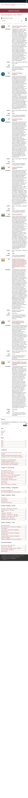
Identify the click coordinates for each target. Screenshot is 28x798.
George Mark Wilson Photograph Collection (9, 463)
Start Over (11, 18)
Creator (2, 432)
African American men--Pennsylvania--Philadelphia (11, 526)
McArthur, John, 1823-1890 (6, 546)
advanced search (19, 425)
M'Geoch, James (4, 501)
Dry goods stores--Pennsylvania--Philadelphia (10, 533)
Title (2, 433)
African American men (5, 525)
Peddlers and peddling (5, 537)
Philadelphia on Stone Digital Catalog (8, 459)
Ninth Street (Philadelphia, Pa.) (7, 490)
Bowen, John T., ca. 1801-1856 (7, 473)
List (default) (26, 18)
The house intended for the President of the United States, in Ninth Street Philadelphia (19, 363)
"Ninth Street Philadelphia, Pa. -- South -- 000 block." (11, 14)
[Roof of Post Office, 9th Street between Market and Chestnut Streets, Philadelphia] (18, 322)
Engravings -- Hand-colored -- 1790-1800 (9, 508)
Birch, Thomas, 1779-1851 (6, 470)
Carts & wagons (4, 528)
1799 (2, 440)
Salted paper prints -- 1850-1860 (7, 517)
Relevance (3, 431)
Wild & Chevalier (4, 482)
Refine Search (5, 18)
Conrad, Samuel (4, 499)
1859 (2, 445)
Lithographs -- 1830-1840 (6, 513)
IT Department (13, 558)
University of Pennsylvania (17, 214)
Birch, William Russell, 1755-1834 (7, 472)
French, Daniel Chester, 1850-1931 (7, 545)
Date (2, 434)
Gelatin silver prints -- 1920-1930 (7, 510)
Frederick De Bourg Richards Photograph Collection (11, 455)
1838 (2, 442)
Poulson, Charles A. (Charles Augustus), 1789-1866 (11, 548)
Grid (26, 20)
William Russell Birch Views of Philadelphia (9, 464)
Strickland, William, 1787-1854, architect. (9, 479)
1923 (2, 446)
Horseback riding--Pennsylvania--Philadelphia (10, 536)
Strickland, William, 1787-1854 (7, 549)
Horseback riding (4, 534)
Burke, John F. (4, 497)
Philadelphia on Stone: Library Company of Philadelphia (12, 457)
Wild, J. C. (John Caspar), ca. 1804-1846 (8, 484)
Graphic (2, 511)
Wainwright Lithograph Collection (7, 461)
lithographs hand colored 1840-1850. (8, 519)
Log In (5, 559)
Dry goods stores (4, 531)
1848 (2, 443)
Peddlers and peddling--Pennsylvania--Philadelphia (11, 539)
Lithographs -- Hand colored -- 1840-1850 (9, 516)
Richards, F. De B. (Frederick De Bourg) (8, 476)
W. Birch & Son (4, 481)
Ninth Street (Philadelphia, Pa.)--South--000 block (10, 492)
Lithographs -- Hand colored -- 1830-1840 (9, 514)
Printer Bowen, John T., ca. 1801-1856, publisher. (10, 475)
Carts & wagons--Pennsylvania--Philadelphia (10, 529)
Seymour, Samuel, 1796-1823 (6, 478)
